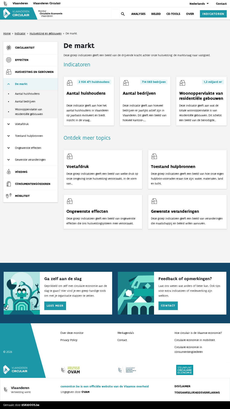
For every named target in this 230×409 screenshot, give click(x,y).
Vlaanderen (20, 3)
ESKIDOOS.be (30, 405)
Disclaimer (182, 386)
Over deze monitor (72, 333)
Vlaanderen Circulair (47, 3)
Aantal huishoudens (27, 93)
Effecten (21, 60)
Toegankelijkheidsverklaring (197, 392)
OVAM (85, 392)
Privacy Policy (68, 340)
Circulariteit (25, 47)
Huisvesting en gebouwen (46, 33)
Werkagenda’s (125, 333)
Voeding (21, 172)
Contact (221, 3)
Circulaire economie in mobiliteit (195, 340)
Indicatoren (213, 13)
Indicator (20, 33)
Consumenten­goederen (32, 184)
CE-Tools (173, 13)
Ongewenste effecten (28, 148)
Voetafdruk (22, 124)
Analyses (138, 13)
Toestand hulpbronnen (29, 136)
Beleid (156, 13)
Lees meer (55, 305)
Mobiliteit (22, 196)
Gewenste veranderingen (30, 159)
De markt (21, 84)
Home (7, 33)
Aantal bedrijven (25, 101)
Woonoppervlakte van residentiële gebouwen (29, 111)
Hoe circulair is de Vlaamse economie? (198, 333)
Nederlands (197, 3)
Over (190, 13)
